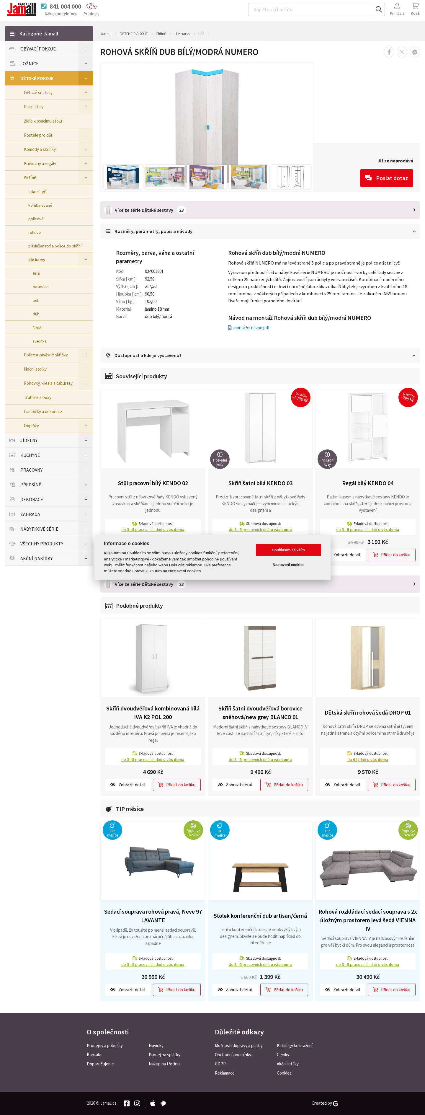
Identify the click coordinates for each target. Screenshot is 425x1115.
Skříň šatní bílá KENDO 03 (260, 483)
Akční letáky (288, 1064)
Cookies (284, 1073)
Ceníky (283, 1054)
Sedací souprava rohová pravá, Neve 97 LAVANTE (153, 916)
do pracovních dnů (152, 530)
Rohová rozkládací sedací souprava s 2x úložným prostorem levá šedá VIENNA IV (367, 920)
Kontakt (94, 1054)
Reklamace (225, 1073)
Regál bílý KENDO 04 (367, 483)
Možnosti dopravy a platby (239, 1045)
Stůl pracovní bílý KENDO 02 (153, 483)
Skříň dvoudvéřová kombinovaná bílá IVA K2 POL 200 (153, 713)
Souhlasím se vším (288, 550)
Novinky (156, 1045)
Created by (325, 1103)
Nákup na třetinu (164, 1064)
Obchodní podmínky (233, 1054)
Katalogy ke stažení (295, 1045)
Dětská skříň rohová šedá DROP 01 (368, 712)
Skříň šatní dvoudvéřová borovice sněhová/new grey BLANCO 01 (260, 713)
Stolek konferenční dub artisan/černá (260, 916)
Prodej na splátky (164, 1054)
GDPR (220, 1064)
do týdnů (367, 759)
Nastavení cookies (289, 565)
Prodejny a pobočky (105, 1045)
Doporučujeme (100, 1064)
